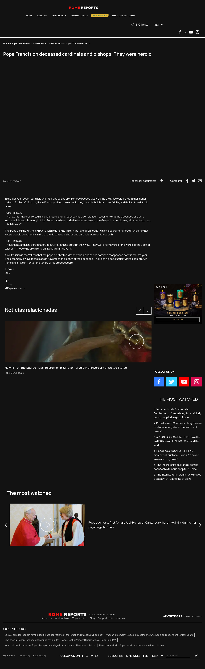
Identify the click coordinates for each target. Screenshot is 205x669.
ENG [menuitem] (157, 25)
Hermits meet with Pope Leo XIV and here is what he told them (132, 645)
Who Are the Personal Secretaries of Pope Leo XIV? (89, 639)
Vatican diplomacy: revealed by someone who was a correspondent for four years (149, 634)
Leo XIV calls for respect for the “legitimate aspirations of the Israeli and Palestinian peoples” (54, 634)
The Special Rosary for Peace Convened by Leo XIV (31, 639)
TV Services (101, 15)
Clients (145, 24)
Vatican (43, 15)
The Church (60, 15)
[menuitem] (159, 24)
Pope (31, 15)
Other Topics (80, 15)
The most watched (124, 15)
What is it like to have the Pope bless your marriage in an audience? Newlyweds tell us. (50, 645)
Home (6, 43)
